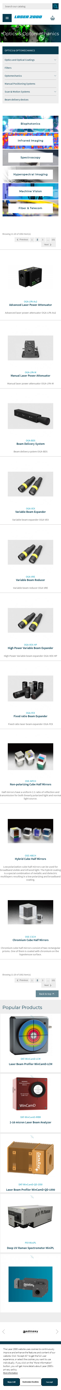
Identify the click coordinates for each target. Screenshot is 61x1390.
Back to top (47, 994)
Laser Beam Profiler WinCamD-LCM (30, 1064)
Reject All (11, 1382)
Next (48, 245)
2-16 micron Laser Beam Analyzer (30, 1122)
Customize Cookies (30, 1382)
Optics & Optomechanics (20, 50)
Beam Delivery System (31, 444)
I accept (49, 1382)
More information (10, 1373)
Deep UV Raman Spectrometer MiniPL (30, 1248)
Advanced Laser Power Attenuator (30, 305)
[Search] (30, 6)
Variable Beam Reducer (30, 580)
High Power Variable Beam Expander (30, 648)
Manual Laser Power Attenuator (30, 375)
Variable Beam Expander (30, 512)
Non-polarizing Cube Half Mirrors (30, 784)
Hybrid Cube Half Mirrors (30, 859)
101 (53, 239)
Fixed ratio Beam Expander (30, 716)
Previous (22, 240)
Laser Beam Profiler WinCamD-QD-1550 (30, 1189)
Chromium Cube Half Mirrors (31, 940)
